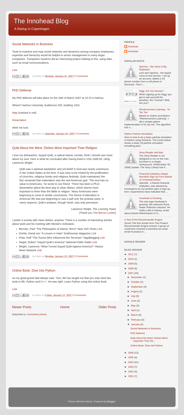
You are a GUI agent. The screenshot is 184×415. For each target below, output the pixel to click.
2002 (131, 371)
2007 (131, 273)
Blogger (111, 401)
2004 (131, 362)
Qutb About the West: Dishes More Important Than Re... (149, 339)
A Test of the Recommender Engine (143, 219)
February (136, 319)
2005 (131, 357)
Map (14, 112)
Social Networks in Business (32, 44)
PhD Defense (21, 90)
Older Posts (107, 307)
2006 (131, 352)
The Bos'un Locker (104, 212)
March (134, 315)
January (135, 324)
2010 (131, 259)
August (135, 291)
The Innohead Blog (41, 21)
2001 (131, 376)
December (137, 277)
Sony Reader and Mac (151, 152)
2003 (131, 367)
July (133, 296)
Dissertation (19, 120)
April (134, 310)
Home (64, 307)
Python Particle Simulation (138, 133)
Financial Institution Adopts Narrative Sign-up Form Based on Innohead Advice (155, 176)
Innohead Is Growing (150, 198)
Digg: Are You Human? (151, 91)
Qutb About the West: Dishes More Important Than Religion (54, 148)
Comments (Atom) (37, 314)
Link (14, 70)
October (135, 282)
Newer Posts (21, 307)
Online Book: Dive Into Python (33, 270)
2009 (131, 263)
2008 (131, 268)
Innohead (133, 46)
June (134, 300)
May (133, 305)
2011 (131, 254)
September (137, 286)
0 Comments (81, 76)
